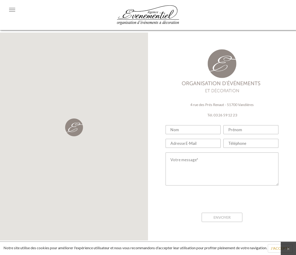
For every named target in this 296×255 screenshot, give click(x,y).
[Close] (288, 248)
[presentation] (222, 199)
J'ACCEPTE (280, 248)
